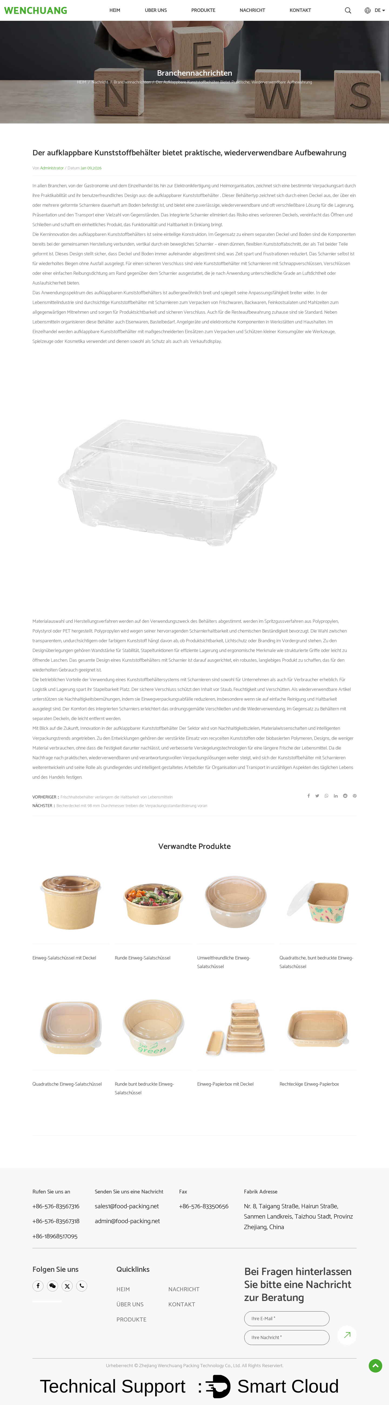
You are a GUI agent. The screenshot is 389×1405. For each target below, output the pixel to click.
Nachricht (252, 10)
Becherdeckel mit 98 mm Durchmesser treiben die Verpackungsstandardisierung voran (131, 805)
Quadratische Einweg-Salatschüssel (67, 1084)
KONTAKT (300, 10)
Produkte (203, 10)
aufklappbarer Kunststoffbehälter (187, 196)
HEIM (114, 10)
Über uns (156, 10)
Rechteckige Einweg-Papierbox (309, 1084)
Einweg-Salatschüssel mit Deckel (64, 958)
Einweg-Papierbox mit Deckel (225, 1084)
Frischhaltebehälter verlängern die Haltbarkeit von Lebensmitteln (117, 797)
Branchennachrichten (132, 82)
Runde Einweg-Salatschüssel (142, 958)
